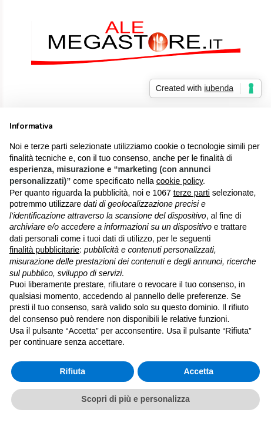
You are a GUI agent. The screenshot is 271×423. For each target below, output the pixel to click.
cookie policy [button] (179, 181)
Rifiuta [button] (72, 371)
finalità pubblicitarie (44, 249)
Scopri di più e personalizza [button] (135, 399)
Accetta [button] (198, 371)
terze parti (191, 192)
